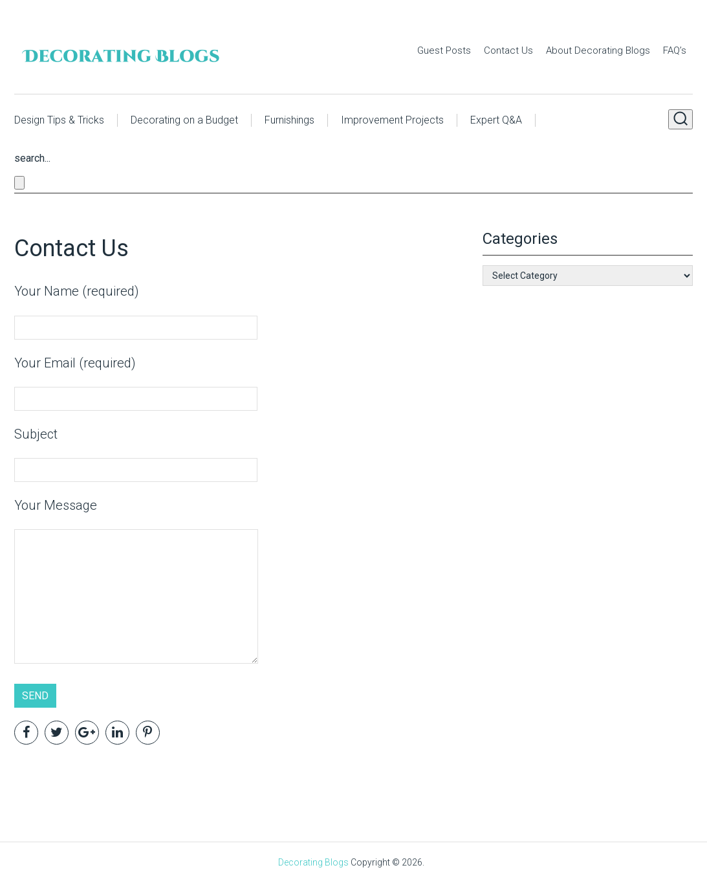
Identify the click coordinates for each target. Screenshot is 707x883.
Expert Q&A (496, 120)
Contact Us (508, 50)
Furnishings (289, 120)
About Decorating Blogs (598, 50)
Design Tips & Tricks (59, 120)
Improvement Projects (392, 120)
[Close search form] (19, 183)
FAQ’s (674, 50)
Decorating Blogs (313, 862)
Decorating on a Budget (184, 120)
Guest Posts (444, 50)
